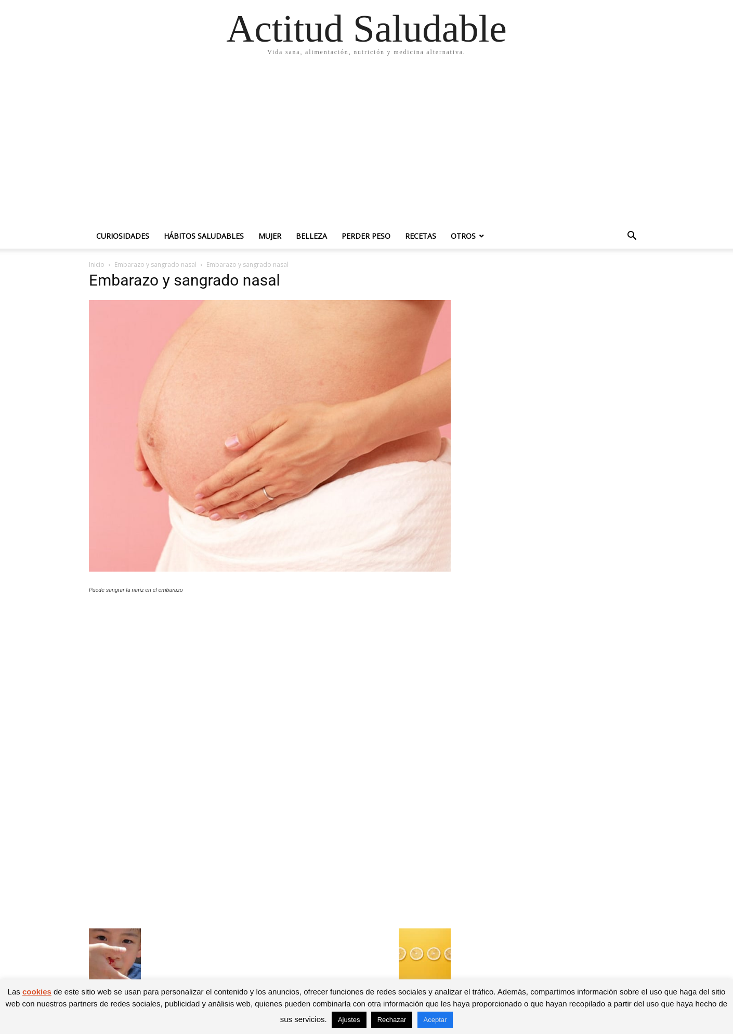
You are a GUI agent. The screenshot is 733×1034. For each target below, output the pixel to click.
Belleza (311, 236)
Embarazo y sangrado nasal (155, 264)
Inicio (96, 264)
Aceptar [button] (435, 1020)
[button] (631, 237)
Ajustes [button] (349, 1020)
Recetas (420, 236)
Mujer (269, 236)
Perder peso (366, 236)
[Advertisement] (366, 145)
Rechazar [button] (392, 1020)
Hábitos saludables (204, 236)
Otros (463, 236)
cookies (36, 991)
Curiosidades (122, 236)
